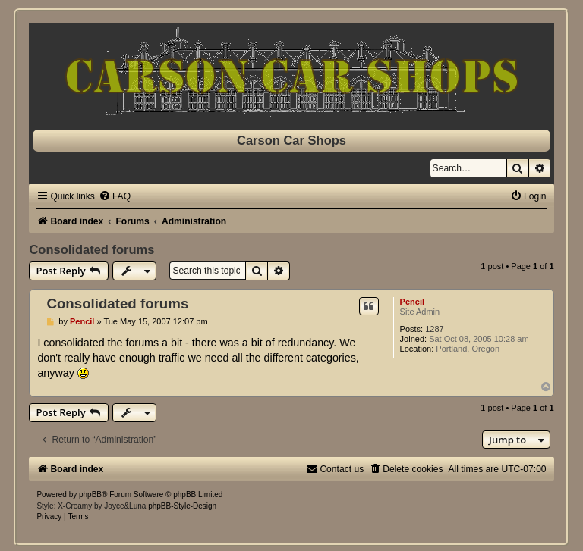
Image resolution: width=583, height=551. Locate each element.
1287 (434, 328)
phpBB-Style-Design (182, 506)
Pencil (412, 301)
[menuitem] (115, 196)
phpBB (90, 494)
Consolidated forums (91, 249)
